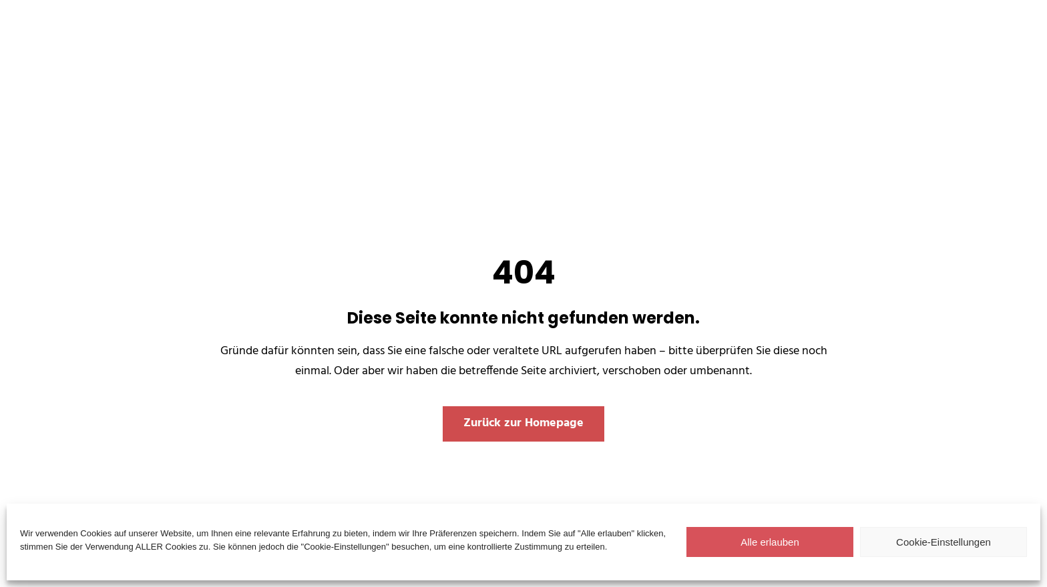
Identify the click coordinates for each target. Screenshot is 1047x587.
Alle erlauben (770, 542)
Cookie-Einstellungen (943, 542)
